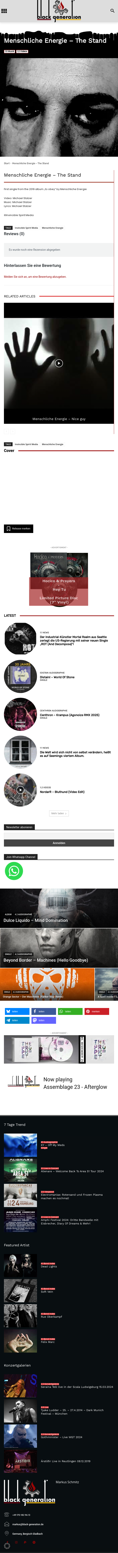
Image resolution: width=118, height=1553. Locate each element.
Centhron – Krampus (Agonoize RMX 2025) (69, 715)
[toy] (59, 1049)
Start (7, 163)
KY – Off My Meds (53, 1145)
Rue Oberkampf (51, 1316)
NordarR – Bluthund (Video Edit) (62, 792)
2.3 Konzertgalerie (50, 1384)
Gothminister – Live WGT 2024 (61, 1437)
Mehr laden (59, 813)
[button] (17, 1011)
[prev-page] (6, 431)
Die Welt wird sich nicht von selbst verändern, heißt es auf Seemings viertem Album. (75, 754)
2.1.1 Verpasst (47, 1192)
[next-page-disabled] (12, 431)
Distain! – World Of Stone (57, 677)
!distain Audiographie (52, 673)
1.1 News (44, 633)
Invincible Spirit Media (26, 227)
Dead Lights (49, 1266)
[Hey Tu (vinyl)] (59, 580)
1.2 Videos (22, 51)
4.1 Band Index (48, 1264)
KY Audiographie (49, 1142)
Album (8, 914)
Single (43, 680)
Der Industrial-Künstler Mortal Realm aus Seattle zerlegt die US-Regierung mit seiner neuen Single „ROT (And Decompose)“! (74, 640)
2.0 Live (45, 1407)
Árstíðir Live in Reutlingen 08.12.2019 (65, 1461)
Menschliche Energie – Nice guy (59, 419)
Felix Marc (48, 1341)
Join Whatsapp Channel (20, 857)
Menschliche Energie (52, 227)
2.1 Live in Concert (50, 1168)
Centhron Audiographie (53, 711)
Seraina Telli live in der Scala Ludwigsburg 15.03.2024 (77, 1386)
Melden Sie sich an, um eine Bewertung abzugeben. (35, 276)
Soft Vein (47, 1291)
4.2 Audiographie (23, 914)
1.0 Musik (9, 51)
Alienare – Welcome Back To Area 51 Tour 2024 (72, 1171)
